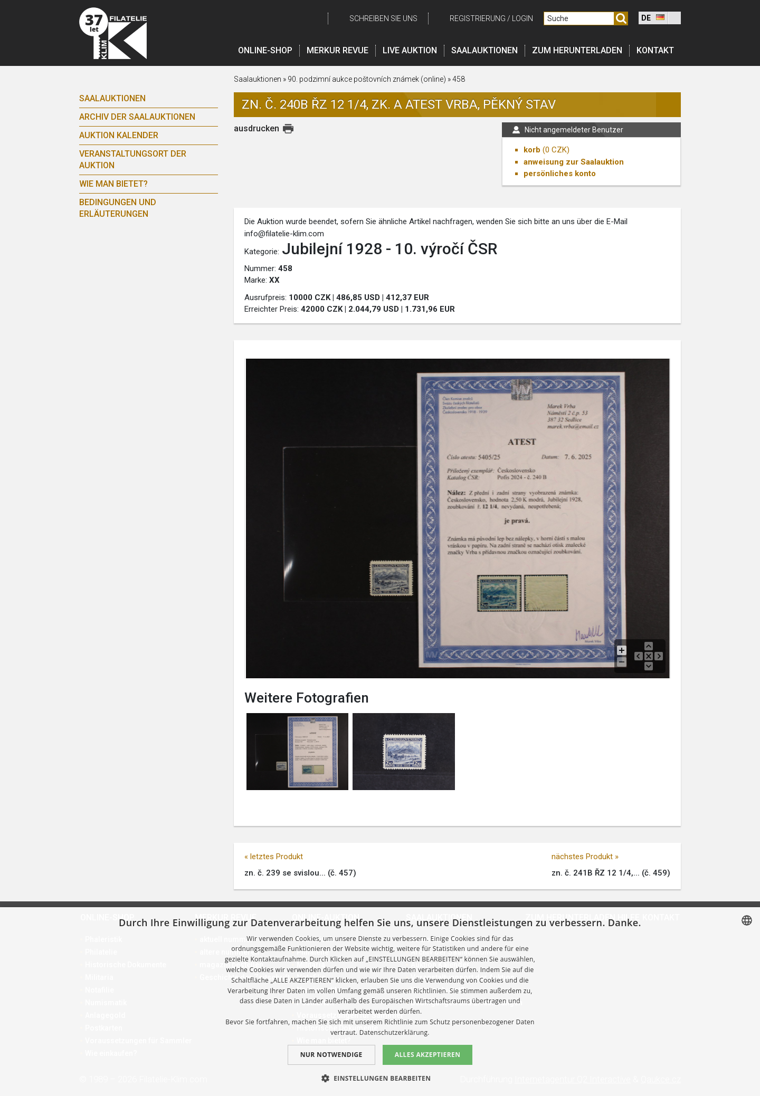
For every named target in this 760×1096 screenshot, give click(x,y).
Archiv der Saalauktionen (137, 117)
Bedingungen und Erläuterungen (117, 208)
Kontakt (655, 50)
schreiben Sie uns (383, 18)
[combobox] (747, 920)
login (522, 18)
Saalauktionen (484, 50)
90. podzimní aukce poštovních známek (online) (368, 79)
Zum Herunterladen (577, 50)
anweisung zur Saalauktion (574, 162)
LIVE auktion (410, 50)
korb (532, 150)
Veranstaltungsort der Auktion (132, 159)
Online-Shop (265, 50)
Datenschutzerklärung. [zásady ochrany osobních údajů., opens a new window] (394, 1032)
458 (458, 79)
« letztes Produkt (273, 856)
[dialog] (380, 1001)
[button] (380, 1078)
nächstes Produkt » (585, 856)
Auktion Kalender (118, 135)
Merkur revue (337, 50)
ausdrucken (256, 128)
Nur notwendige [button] (331, 1054)
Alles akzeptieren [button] (428, 1054)
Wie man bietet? (113, 184)
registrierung (478, 18)
